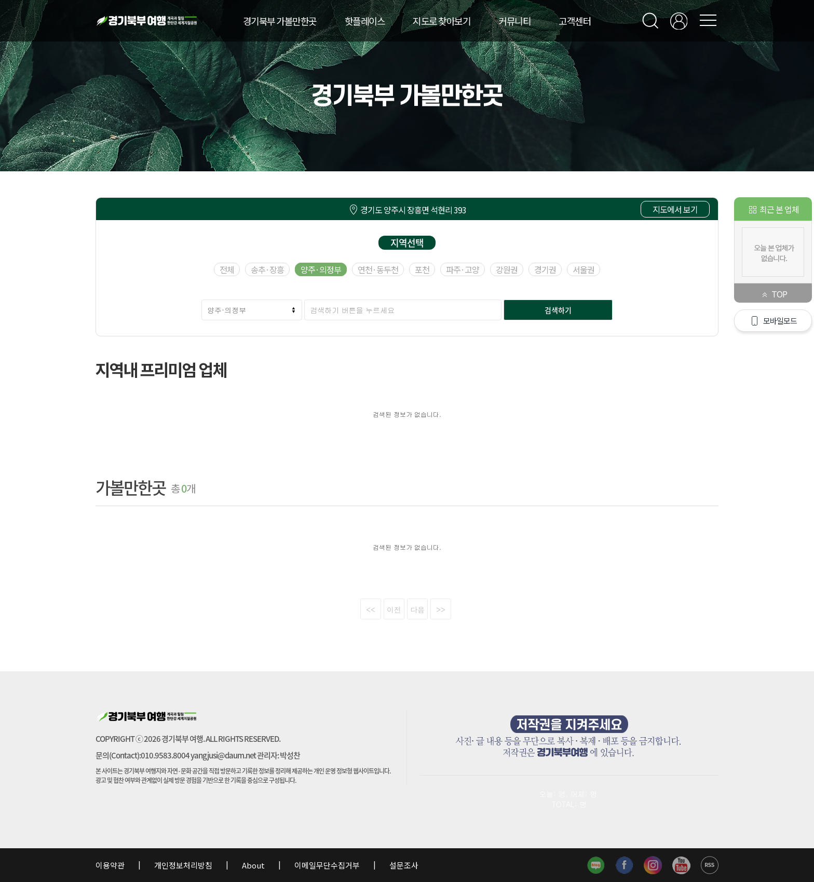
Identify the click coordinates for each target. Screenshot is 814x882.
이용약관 (111, 865)
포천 (422, 269)
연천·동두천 (378, 269)
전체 (227, 269)
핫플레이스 (365, 21)
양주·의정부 (321, 269)
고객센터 (575, 21)
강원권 (507, 269)
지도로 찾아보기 (441, 21)
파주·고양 (462, 269)
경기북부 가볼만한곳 (280, 21)
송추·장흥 (267, 269)
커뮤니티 (514, 21)
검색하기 (558, 310)
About (253, 865)
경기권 (545, 269)
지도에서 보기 (675, 209)
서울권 (583, 269)
